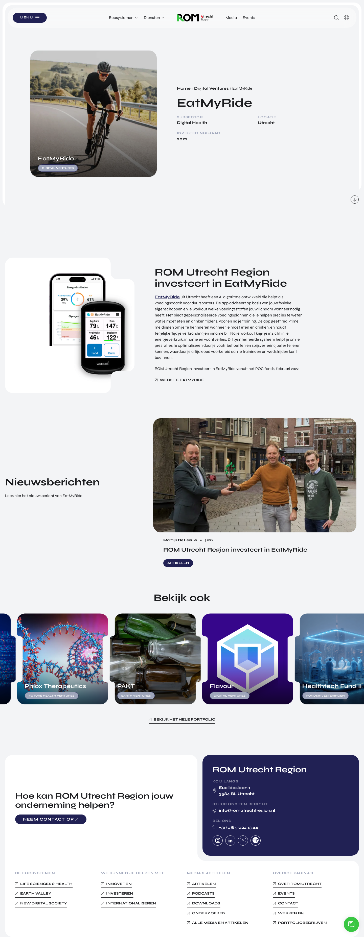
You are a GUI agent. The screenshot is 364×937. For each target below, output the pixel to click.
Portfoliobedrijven (302, 923)
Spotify (256, 840)
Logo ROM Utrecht (195, 17)
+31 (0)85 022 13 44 (238, 827)
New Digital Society (43, 903)
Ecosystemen (121, 17)
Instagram (218, 840)
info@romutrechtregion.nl (247, 810)
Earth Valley (35, 893)
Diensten (152, 17)
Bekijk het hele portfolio (184, 719)
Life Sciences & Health (46, 884)
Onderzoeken (208, 913)
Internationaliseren (131, 903)
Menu (27, 17)
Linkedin (230, 840)
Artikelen (204, 884)
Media (231, 17)
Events (249, 17)
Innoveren (119, 884)
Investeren (119, 893)
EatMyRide (167, 296)
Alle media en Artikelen (220, 923)
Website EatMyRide (182, 380)
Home (184, 88)
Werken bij (291, 913)
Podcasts (203, 893)
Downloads (206, 903)
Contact (288, 903)
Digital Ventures (211, 88)
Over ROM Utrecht (300, 884)
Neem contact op (48, 819)
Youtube (243, 840)
